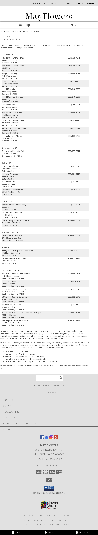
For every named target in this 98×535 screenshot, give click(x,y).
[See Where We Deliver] (49, 392)
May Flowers (49, 16)
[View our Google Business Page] (47, 438)
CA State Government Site (61, 520)
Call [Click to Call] (16, 532)
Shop (24, 25)
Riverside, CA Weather (35, 520)
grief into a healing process (25, 331)
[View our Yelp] (56, 438)
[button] (49, 488)
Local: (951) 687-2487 (49, 458)
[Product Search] (49, 378)
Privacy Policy (30, 524)
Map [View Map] (49, 532)
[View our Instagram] (51, 438)
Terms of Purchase (49, 524)
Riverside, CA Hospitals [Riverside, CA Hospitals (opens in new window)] (64, 516)
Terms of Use (68, 524)
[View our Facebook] (42, 438)
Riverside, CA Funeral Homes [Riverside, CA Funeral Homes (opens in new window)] (36, 516)
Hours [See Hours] (82, 532)
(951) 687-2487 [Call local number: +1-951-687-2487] (88, 3)
